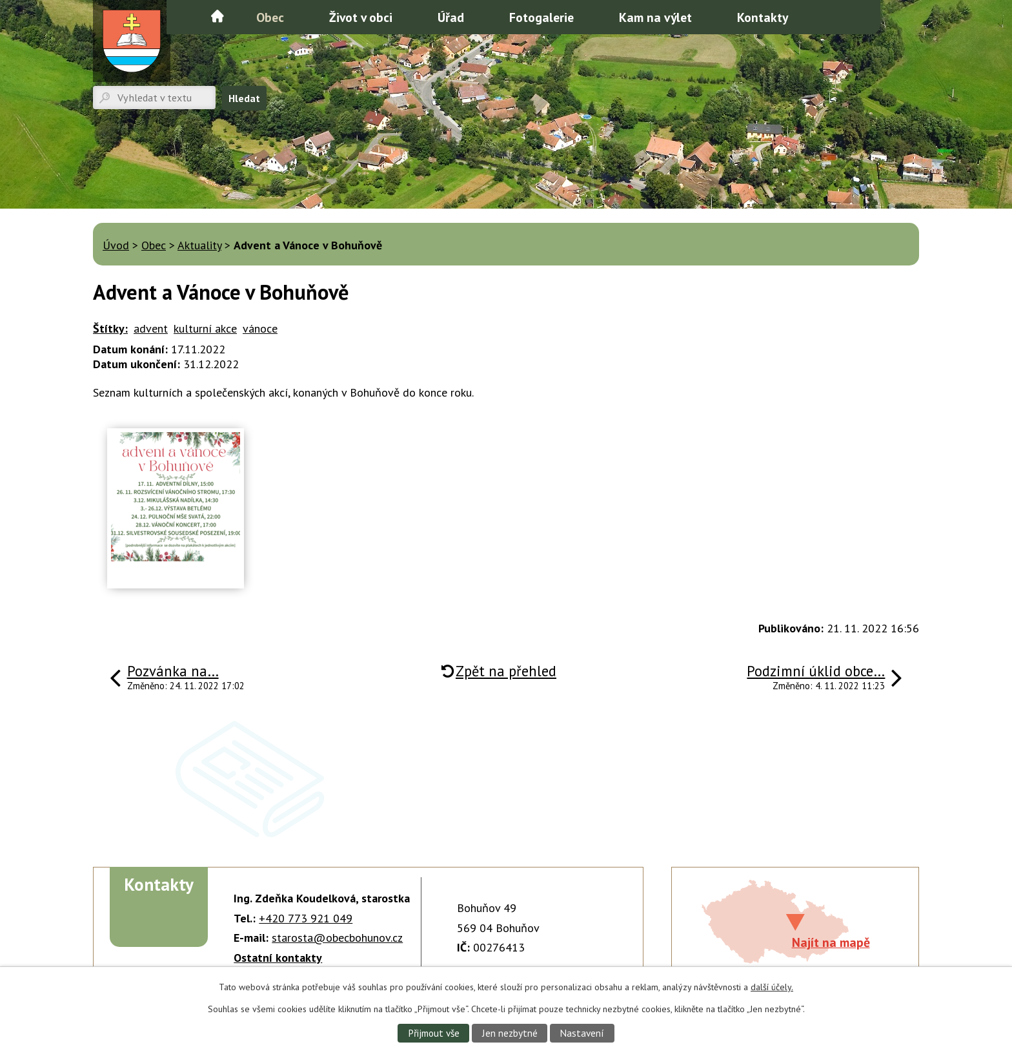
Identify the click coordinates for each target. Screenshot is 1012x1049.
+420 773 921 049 (305, 918)
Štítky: (110, 328)
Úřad (451, 17)
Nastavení (582, 1032)
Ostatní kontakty (278, 957)
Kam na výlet (655, 17)
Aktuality (199, 245)
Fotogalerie (541, 17)
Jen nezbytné (510, 1032)
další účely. (772, 987)
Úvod (217, 16)
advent (151, 328)
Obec (270, 17)
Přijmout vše (434, 1032)
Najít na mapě (831, 942)
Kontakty (762, 17)
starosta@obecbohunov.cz (337, 937)
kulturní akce (205, 328)
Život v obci (360, 17)
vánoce (260, 328)
